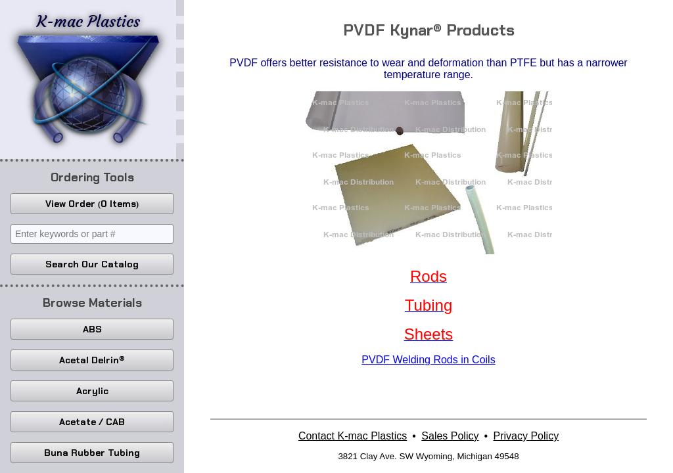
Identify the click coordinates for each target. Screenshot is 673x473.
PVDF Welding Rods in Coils (428, 359)
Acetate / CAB (92, 422)
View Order (92, 204)
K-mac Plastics (88, 77)
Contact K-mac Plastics (352, 435)
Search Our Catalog (92, 264)
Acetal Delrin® (92, 360)
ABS (92, 329)
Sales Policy (449, 435)
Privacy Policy (526, 435)
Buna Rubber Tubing (92, 453)
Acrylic (92, 391)
